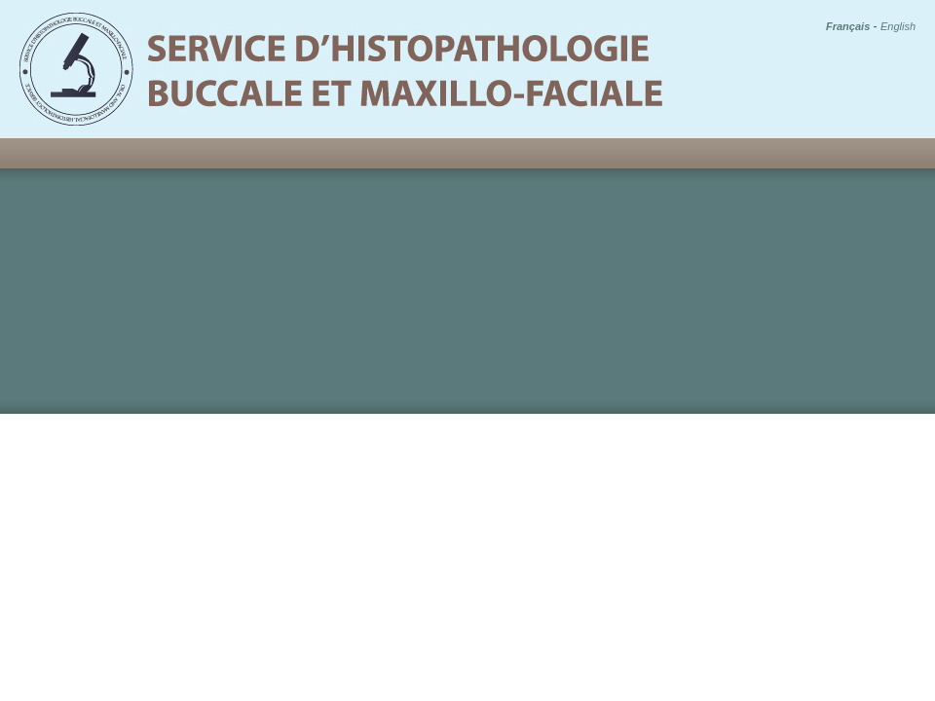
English (898, 26)
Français (848, 26)
